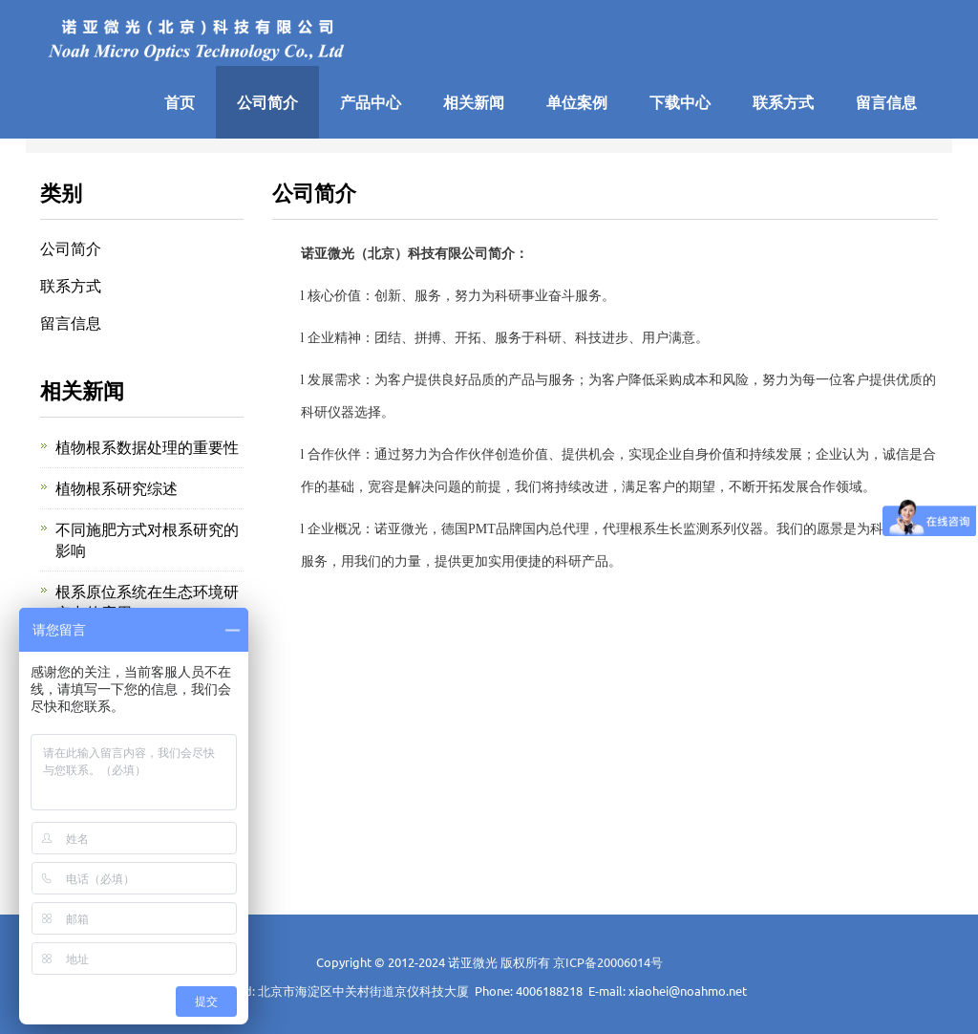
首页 (179, 102)
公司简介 (267, 102)
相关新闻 (473, 102)
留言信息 (886, 102)
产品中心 (370, 102)
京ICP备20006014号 (608, 962)
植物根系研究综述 (116, 487)
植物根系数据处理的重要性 (147, 446)
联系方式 (783, 102)
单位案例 (576, 102)
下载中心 (680, 102)
